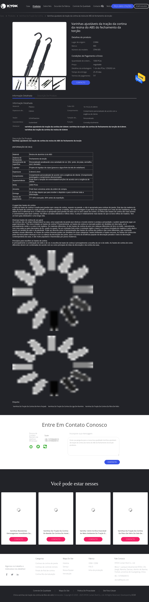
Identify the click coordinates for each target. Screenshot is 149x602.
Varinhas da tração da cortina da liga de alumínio (66, 406)
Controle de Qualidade (42, 591)
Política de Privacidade (86, 591)
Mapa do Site (64, 591)
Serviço (65, 566)
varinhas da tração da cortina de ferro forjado (29, 406)
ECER (134, 595)
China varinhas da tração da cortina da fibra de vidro (33, 595)
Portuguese (141, 6)
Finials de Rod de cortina (45, 570)
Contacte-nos (98, 6)
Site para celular (109, 591)
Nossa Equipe (68, 570)
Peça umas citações (122, 6)
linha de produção (96, 570)
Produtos (37, 6)
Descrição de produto (47, 95)
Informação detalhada (22, 95)
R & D (91, 566)
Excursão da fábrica (62, 6)
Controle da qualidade (82, 6)
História (66, 563)
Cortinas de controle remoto (47, 567)
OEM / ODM (93, 563)
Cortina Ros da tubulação (45, 574)
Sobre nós (47, 6)
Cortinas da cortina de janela (47, 563)
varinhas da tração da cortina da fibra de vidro (102, 406)
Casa (28, 6)
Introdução (67, 573)
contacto (80, 82)
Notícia (109, 6)
